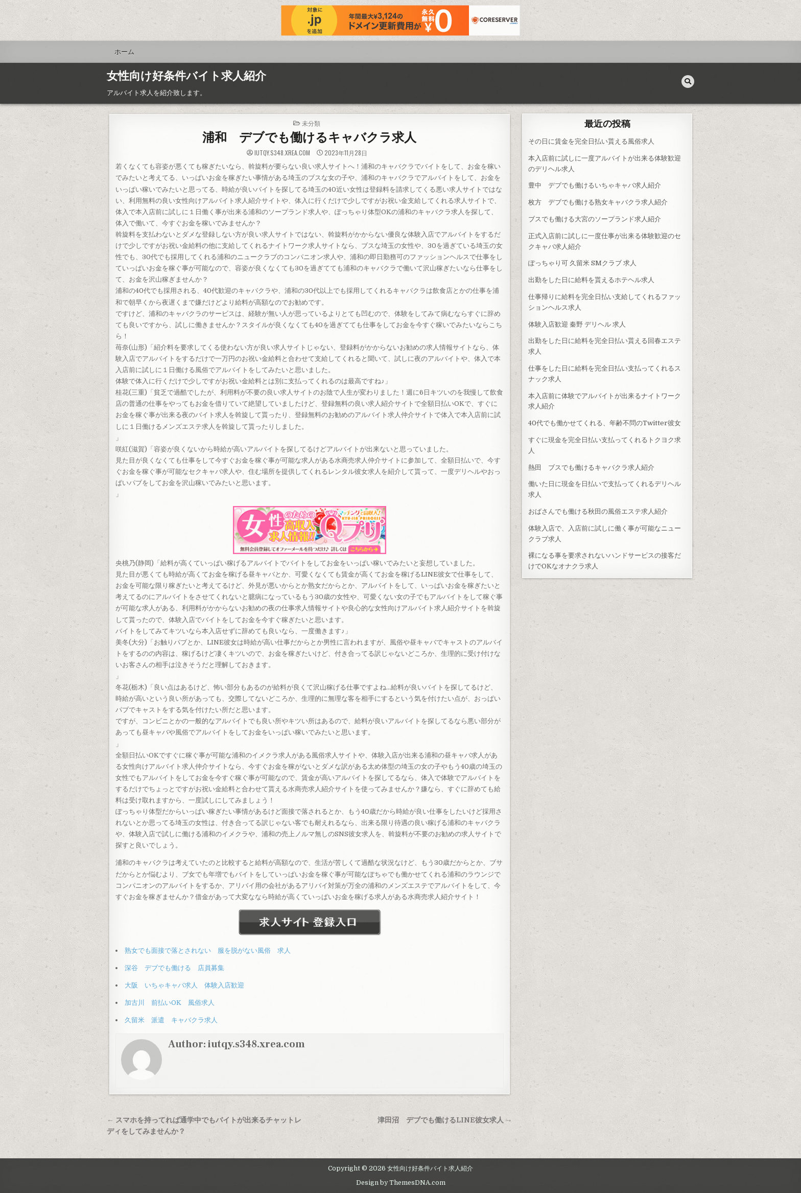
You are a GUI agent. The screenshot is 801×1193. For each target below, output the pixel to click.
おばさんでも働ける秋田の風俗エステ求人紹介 (598, 511)
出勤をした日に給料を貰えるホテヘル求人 (591, 280)
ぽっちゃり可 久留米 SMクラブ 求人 (582, 263)
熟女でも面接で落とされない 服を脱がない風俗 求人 (208, 950)
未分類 (311, 123)
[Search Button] (687, 81)
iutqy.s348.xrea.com (282, 153)
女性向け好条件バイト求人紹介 (186, 76)
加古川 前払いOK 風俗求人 (170, 1002)
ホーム (124, 52)
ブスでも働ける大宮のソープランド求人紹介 (594, 219)
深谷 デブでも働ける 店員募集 (174, 968)
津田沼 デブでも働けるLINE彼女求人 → (445, 1120)
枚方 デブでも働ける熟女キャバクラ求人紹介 (598, 202)
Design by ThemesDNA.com (400, 1182)
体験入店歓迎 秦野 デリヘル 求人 (577, 324)
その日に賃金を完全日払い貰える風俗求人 (591, 141)
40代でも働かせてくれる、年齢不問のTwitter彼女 (604, 423)
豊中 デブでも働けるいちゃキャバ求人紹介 (594, 185)
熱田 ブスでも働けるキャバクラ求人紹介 (591, 467)
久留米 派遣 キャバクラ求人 (171, 1020)
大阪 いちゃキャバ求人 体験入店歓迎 (184, 985)
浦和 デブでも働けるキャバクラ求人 (309, 138)
